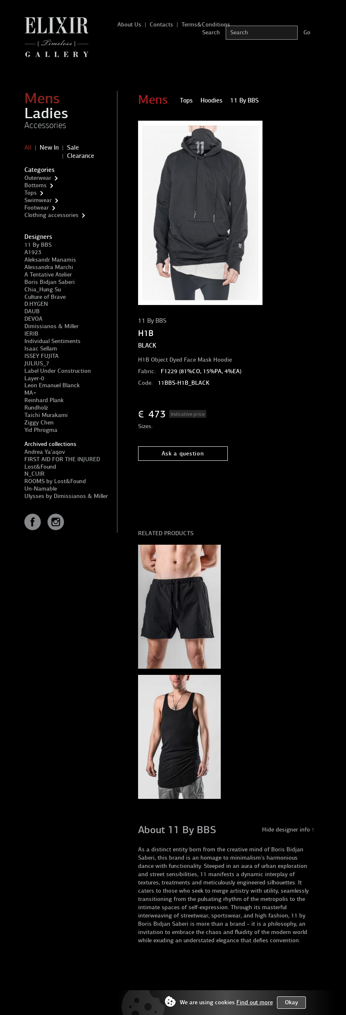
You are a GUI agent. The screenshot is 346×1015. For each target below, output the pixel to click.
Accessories (45, 125)
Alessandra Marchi (48, 267)
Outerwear (37, 177)
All (27, 147)
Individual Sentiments (52, 341)
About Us (129, 24)
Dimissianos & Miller (51, 326)
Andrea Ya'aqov (44, 451)
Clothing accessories (51, 215)
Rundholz (36, 407)
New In (49, 147)
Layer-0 (34, 378)
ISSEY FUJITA (41, 356)
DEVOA (33, 318)
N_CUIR (34, 473)
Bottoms (35, 185)
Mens (42, 98)
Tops (30, 192)
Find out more (254, 1002)
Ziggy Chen (39, 422)
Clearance (80, 156)
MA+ (30, 392)
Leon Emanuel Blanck (52, 385)
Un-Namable (40, 488)
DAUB (32, 311)
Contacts (161, 24)
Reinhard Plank (44, 400)
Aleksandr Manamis (50, 259)
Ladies (46, 113)
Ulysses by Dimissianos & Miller (66, 496)
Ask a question (183, 453)
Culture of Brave (45, 296)
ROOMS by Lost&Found (55, 481)
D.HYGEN (36, 303)
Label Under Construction (57, 370)
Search (211, 32)
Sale (73, 147)
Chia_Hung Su (42, 289)
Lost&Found (40, 466)
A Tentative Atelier (48, 274)
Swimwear (38, 200)
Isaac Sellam (40, 348)
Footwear (36, 207)
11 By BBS (38, 244)
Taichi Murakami (46, 415)
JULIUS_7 (36, 363)
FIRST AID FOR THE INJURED (62, 459)
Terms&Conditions (205, 24)
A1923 (32, 252)
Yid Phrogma (40, 430)
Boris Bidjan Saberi (49, 282)
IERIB (31, 333)
